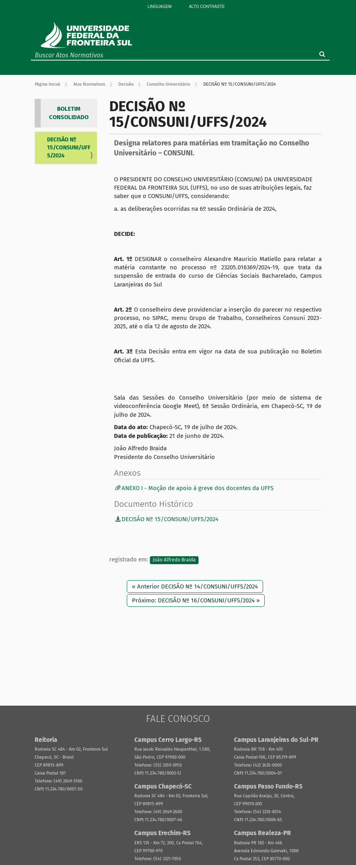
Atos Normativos (89, 84)
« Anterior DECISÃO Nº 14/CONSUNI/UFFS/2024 (195, 586)
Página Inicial (47, 84)
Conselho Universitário (168, 84)
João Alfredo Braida (174, 560)
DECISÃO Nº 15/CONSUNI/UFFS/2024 (68, 147)
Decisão (126, 84)
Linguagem (159, 6)
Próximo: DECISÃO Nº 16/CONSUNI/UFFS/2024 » (196, 600)
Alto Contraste (207, 6)
